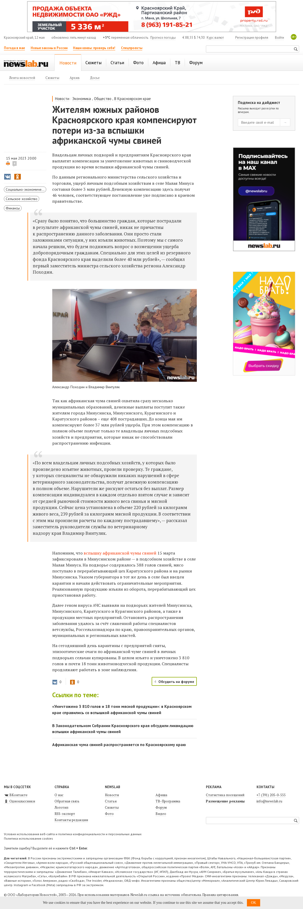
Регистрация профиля (251, 37)
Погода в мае (14, 48)
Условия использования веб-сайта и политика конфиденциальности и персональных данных (73, 834)
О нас (59, 795)
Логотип (61, 807)
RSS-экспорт (65, 813)
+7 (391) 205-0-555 (271, 795)
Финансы (13, 208)
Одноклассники (19, 801)
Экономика (81, 98)
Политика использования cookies (28, 838)
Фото (109, 813)
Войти (279, 37)
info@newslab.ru (269, 801)
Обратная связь (67, 801)
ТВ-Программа (168, 801)
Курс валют (215, 37)
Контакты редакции (71, 820)
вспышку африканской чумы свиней (120, 553)
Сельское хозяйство (21, 198)
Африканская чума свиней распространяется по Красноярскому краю (119, 744)
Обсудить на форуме (176, 681)
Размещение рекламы (225, 801)
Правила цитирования (220, 894)
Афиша (161, 795)
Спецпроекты (131, 48)
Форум (161, 807)
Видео (161, 813)
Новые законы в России (49, 48)
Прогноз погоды (163, 37)
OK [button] (253, 903)
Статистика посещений (225, 795)
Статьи (111, 801)
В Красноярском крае (132, 98)
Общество (102, 98)
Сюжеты (112, 807)
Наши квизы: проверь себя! (94, 48)
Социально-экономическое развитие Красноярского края (26, 189)
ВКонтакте (16, 795)
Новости (62, 98)
